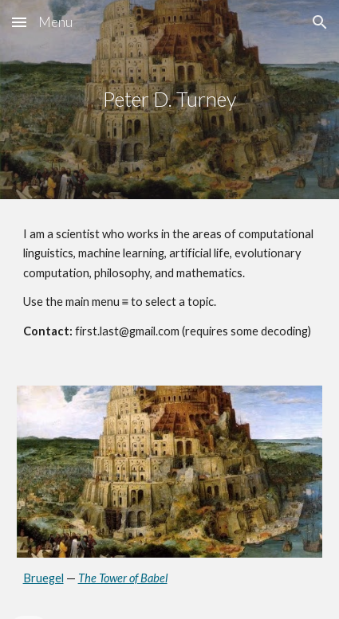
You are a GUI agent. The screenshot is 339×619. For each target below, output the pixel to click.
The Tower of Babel (123, 578)
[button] (19, 22)
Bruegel (43, 578)
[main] (170, 99)
